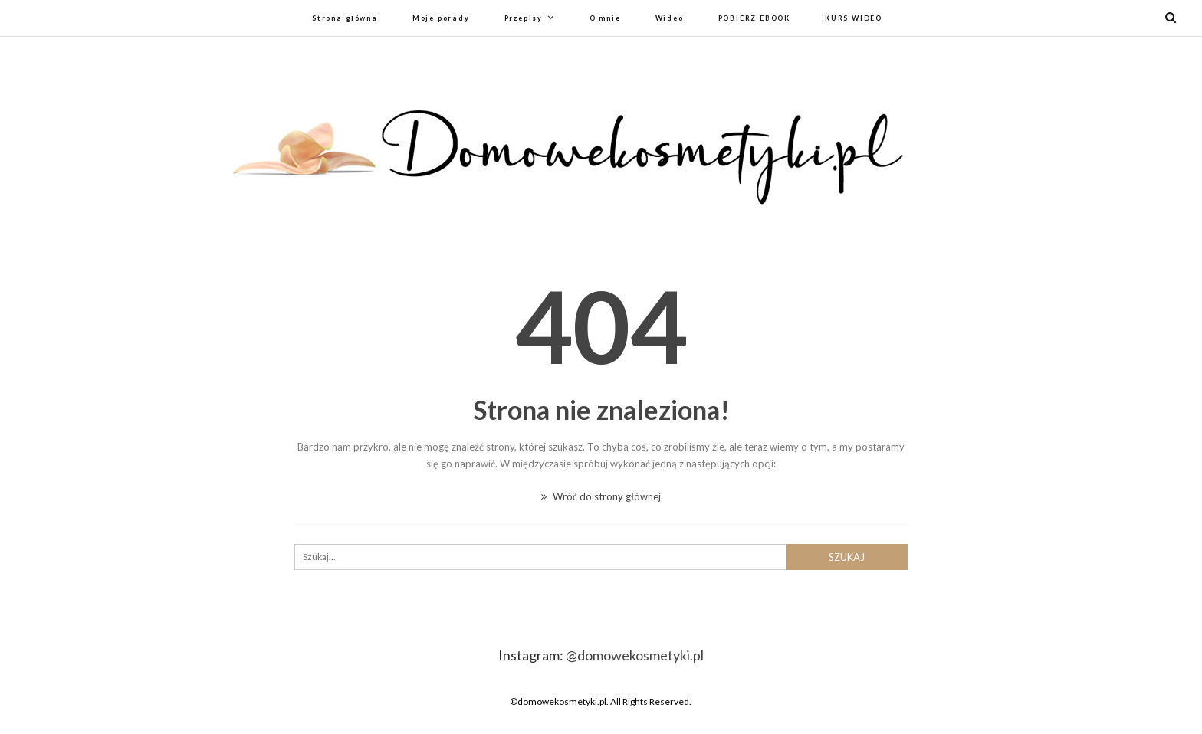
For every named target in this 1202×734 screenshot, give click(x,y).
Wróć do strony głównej (601, 496)
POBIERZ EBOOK (754, 18)
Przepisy (523, 18)
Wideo (669, 18)
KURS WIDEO (853, 18)
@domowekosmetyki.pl (635, 655)
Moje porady (441, 18)
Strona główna (345, 18)
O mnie (605, 18)
